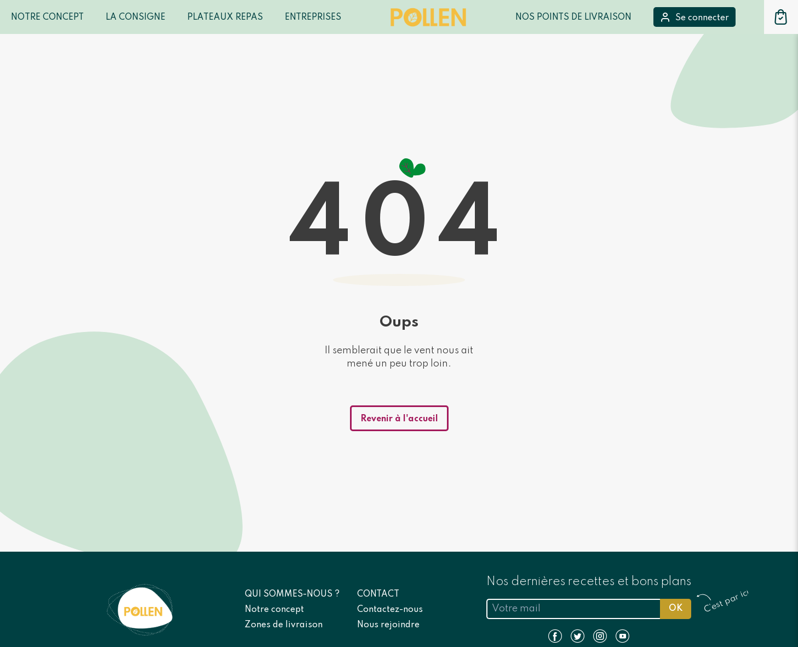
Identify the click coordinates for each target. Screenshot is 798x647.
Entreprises (313, 17)
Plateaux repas (225, 17)
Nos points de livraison (573, 17)
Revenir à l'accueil (399, 419)
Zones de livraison (284, 625)
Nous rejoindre (388, 625)
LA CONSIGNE (135, 17)
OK (675, 608)
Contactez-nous (390, 609)
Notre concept (274, 609)
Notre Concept (47, 17)
